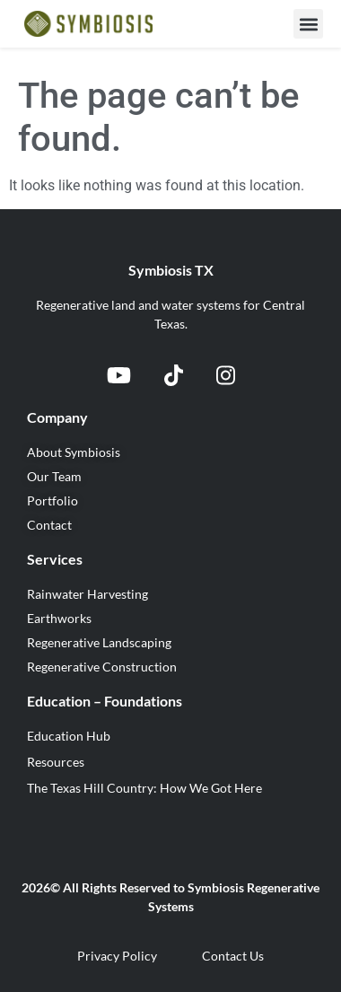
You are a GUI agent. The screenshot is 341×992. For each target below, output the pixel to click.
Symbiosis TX (171, 269)
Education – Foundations (104, 700)
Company (57, 417)
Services (55, 558)
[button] (308, 24)
